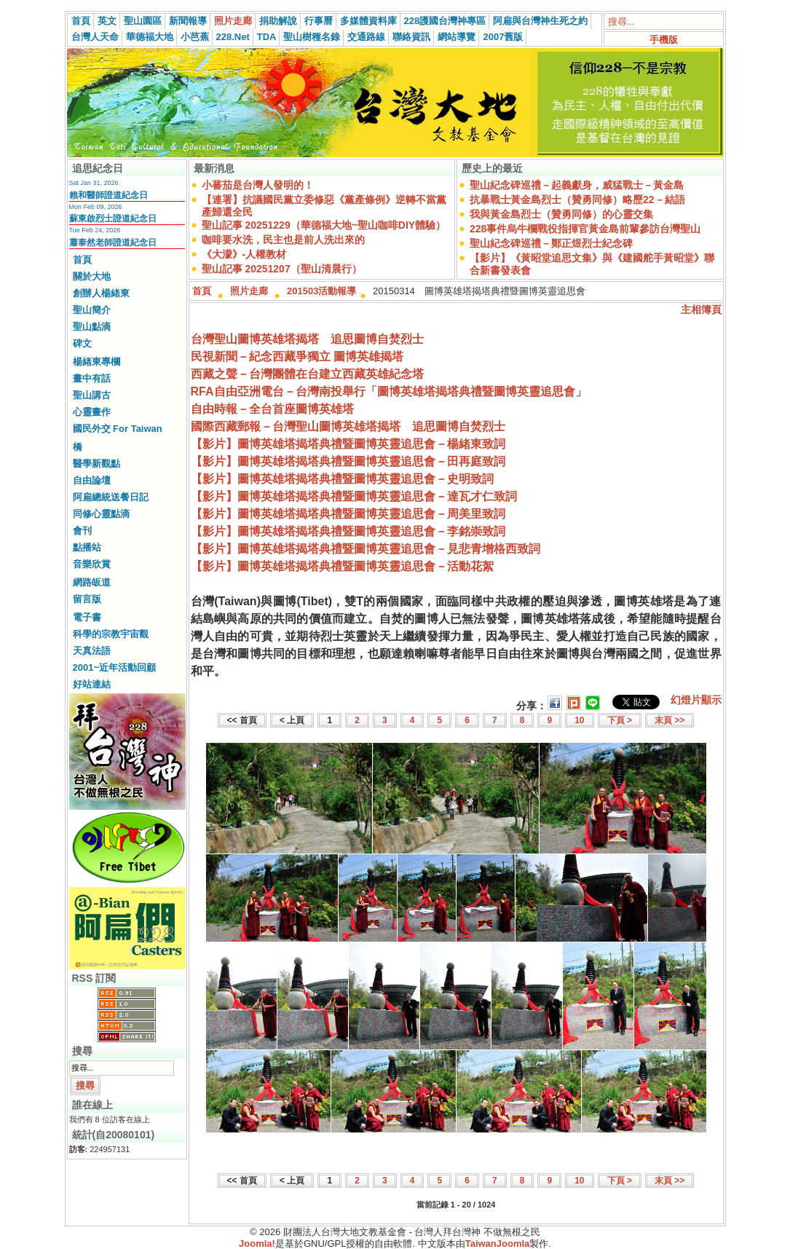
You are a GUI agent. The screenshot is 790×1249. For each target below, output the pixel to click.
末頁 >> (669, 720)
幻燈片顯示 (696, 700)
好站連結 (92, 684)
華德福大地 (149, 36)
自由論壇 (92, 480)
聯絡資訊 (411, 36)
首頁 (80, 20)
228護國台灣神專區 (445, 20)
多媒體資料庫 (368, 20)
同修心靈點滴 (101, 513)
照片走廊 (233, 20)
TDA (267, 36)
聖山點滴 (92, 326)
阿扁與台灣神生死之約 (540, 20)
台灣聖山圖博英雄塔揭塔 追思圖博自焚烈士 (307, 339)
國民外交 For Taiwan (117, 428)
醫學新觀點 (96, 463)
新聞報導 (188, 20)
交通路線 (366, 36)
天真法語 (92, 650)
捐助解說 (278, 20)
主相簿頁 (701, 309)
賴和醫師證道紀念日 (108, 195)
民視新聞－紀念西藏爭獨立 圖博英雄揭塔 (297, 356)
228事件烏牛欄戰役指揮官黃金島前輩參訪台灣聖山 (585, 229)
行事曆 (318, 20)
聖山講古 (92, 395)
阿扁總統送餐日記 (111, 497)
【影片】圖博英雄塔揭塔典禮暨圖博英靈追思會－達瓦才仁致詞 (354, 496)
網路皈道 (92, 582)
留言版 (87, 599)
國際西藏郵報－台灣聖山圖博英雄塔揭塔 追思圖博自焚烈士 (348, 426)
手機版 (663, 39)
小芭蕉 (195, 36)
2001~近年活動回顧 (115, 667)
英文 (107, 20)
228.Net (233, 36)
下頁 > (619, 720)
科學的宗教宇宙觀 (111, 634)
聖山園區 (143, 20)
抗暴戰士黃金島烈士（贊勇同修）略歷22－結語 (577, 199)
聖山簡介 (92, 309)
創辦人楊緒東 (101, 293)
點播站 (87, 547)
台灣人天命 (95, 36)
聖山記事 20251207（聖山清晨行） (282, 269)
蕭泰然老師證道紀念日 (113, 242)
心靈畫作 (92, 411)
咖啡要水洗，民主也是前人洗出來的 (283, 239)
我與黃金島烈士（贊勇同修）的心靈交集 (561, 214)
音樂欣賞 (92, 564)
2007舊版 (503, 36)
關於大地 (92, 276)
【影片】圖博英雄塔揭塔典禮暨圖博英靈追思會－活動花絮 (342, 566)
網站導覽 (456, 36)
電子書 (87, 617)
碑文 (82, 343)
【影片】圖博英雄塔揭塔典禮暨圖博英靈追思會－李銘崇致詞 (348, 531)
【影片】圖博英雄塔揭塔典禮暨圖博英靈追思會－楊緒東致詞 (348, 444)
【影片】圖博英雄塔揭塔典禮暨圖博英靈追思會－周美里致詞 (348, 514)
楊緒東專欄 (96, 361)
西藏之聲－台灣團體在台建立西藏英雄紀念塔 (307, 374)
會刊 (82, 530)
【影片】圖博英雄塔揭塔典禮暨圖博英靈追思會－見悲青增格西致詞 (365, 549)
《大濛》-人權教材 (244, 254)
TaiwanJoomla (497, 1243)
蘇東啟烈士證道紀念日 (113, 218)
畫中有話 (92, 378)
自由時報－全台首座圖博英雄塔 (272, 409)
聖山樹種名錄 (311, 36)
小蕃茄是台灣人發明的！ (258, 185)
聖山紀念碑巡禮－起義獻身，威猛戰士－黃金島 (577, 185)
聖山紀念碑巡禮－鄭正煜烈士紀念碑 (551, 243)
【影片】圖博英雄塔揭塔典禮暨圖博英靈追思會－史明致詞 (342, 479)
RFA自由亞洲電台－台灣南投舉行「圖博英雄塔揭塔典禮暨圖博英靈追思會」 (389, 391)
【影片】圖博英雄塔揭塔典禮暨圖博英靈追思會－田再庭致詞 (348, 461)
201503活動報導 (321, 290)
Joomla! (257, 1243)
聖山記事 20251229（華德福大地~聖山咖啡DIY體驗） (324, 225)
